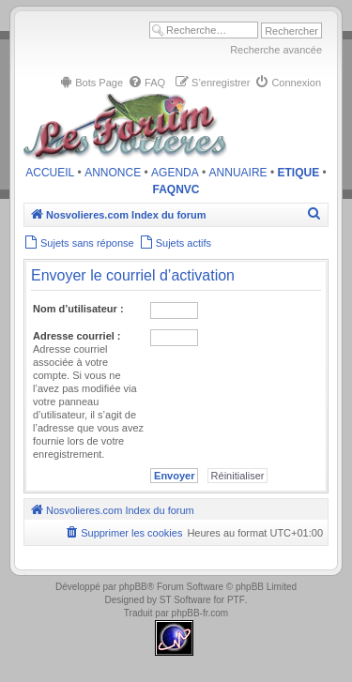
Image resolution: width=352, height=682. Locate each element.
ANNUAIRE (238, 172)
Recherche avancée (276, 49)
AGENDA (175, 172)
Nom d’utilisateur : (78, 308)
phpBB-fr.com (200, 613)
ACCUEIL (49, 172)
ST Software (185, 600)
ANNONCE (112, 172)
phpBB (133, 587)
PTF (236, 600)
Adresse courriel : (77, 335)
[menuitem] (90, 82)
